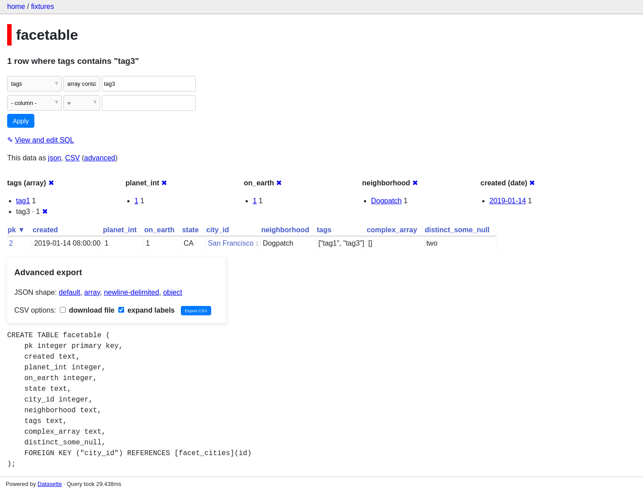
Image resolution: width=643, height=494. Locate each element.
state (190, 230)
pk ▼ (16, 230)
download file (87, 310)
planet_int (120, 230)
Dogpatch (386, 201)
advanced (99, 158)
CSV (72, 158)
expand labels (146, 310)
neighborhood (285, 230)
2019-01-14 (507, 201)
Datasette (50, 484)
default (69, 292)
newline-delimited (131, 292)
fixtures (42, 6)
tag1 (23, 201)
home (16, 6)
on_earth (159, 230)
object (172, 292)
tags (324, 230)
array (92, 292)
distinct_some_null (457, 230)
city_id (217, 230)
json (54, 158)
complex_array (392, 230)
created (45, 230)
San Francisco (231, 243)
